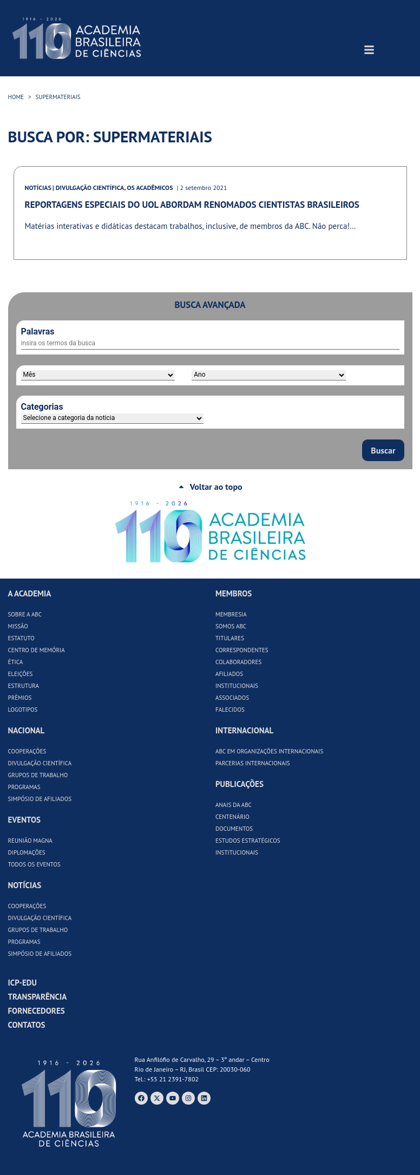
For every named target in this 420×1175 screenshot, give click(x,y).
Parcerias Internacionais (252, 763)
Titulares (229, 638)
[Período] (98, 375)
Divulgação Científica (40, 763)
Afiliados (229, 674)
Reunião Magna (30, 840)
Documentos (234, 828)
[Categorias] (112, 418)
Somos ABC (230, 626)
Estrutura (24, 686)
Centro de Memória (36, 650)
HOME (16, 97)
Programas (24, 787)
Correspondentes (241, 650)
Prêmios (20, 697)
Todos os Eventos (34, 864)
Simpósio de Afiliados (40, 799)
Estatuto (21, 638)
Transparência (37, 997)
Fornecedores (36, 1011)
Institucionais (236, 686)
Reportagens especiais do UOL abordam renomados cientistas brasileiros (192, 205)
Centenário (232, 816)
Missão (18, 626)
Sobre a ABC (25, 614)
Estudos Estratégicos (247, 840)
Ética (15, 662)
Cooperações (27, 751)
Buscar (383, 450)
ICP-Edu (22, 982)
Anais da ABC (233, 805)
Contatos (26, 1025)
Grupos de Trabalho (38, 775)
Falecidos (230, 709)
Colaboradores (238, 662)
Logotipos (23, 709)
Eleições (20, 674)
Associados (232, 697)
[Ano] (269, 375)
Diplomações (26, 852)
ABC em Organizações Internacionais (269, 751)
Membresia (231, 614)
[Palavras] (210, 344)
